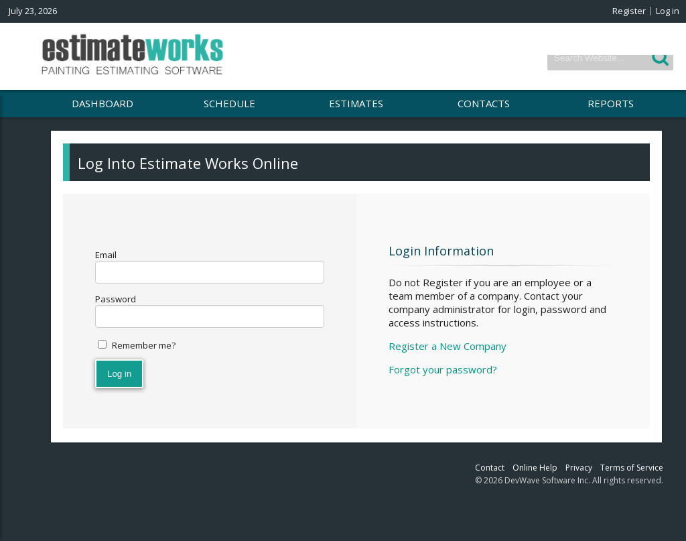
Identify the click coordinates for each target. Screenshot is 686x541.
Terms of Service (631, 467)
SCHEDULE (229, 103)
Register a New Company (447, 346)
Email (106, 255)
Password (115, 299)
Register (629, 11)
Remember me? (144, 345)
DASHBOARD (102, 103)
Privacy (578, 467)
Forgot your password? (443, 369)
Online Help (534, 467)
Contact (489, 467)
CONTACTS (484, 103)
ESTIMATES (356, 103)
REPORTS (611, 103)
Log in (667, 11)
